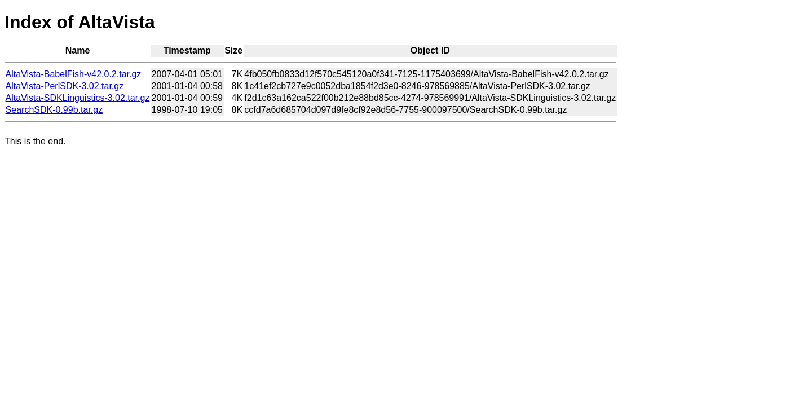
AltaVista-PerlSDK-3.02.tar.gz (65, 86)
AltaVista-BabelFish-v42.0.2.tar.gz (74, 74)
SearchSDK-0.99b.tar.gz (54, 109)
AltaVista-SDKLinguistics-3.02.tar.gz (78, 98)
